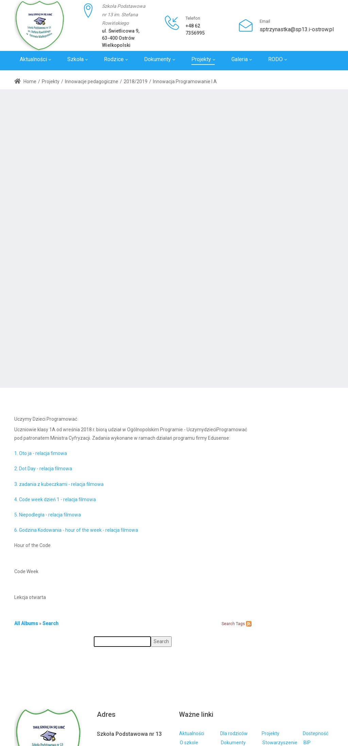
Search (50, 623)
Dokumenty (233, 742)
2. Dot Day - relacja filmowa (43, 468)
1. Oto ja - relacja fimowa (40, 453)
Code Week (26, 571)
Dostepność (315, 733)
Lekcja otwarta (30, 597)
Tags (240, 623)
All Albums (26, 623)
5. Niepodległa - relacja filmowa (47, 514)
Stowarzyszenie (279, 742)
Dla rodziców (234, 733)
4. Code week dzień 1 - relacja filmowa (55, 499)
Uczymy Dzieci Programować (45, 419)
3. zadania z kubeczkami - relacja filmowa (59, 484)
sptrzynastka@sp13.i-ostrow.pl (297, 29)
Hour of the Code (32, 545)
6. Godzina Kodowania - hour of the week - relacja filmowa (76, 530)
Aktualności (191, 733)
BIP (307, 742)
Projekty (270, 733)
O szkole (189, 742)
